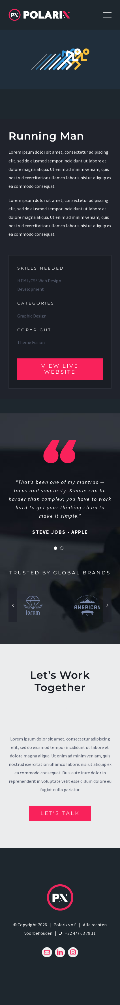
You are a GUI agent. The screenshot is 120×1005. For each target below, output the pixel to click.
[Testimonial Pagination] (55, 548)
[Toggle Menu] (107, 14)
